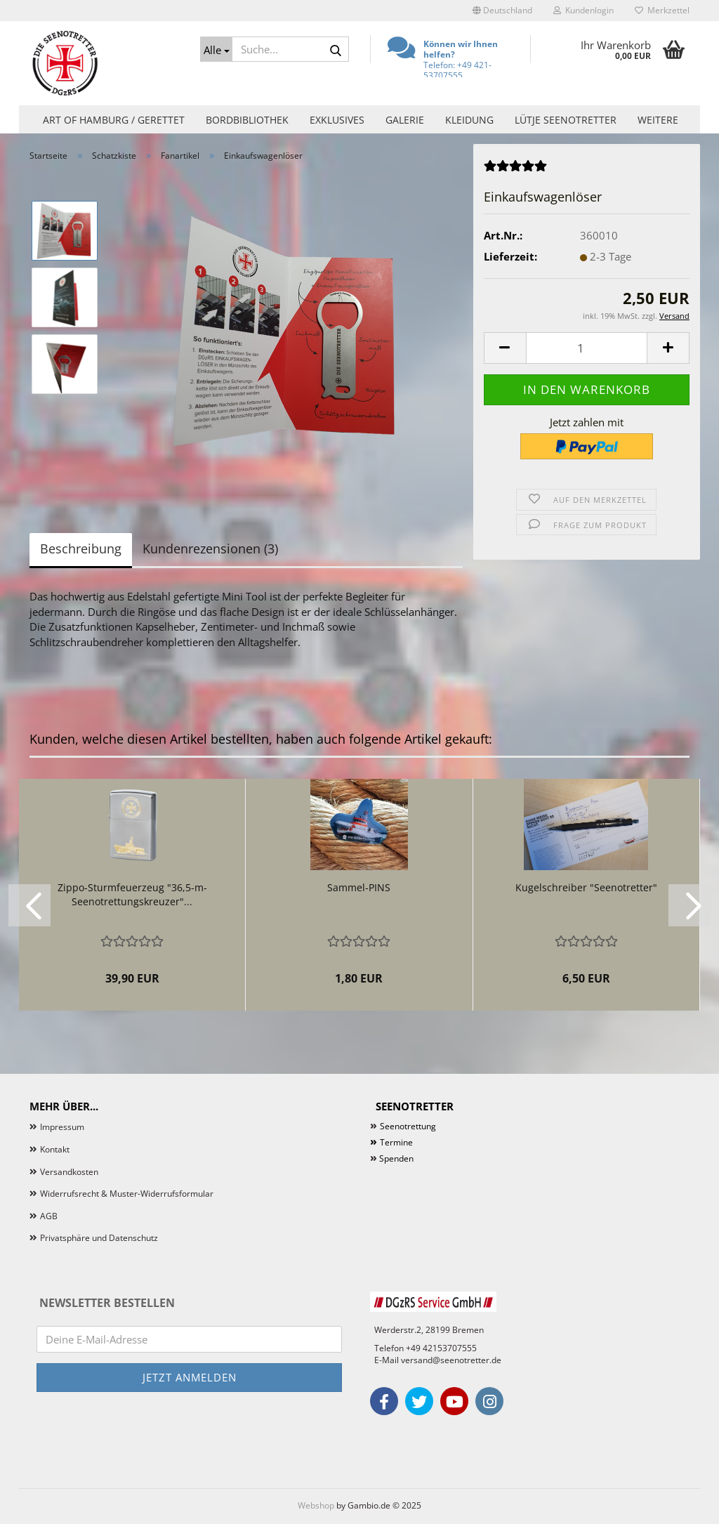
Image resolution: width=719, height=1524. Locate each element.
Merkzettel (662, 10)
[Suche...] (216, 49)
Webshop (316, 1505)
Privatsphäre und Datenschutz (99, 1238)
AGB (49, 1216)
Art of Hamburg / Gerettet (114, 119)
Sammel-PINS (358, 887)
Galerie (404, 119)
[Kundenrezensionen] (515, 170)
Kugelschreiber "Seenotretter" (586, 887)
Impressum (62, 1127)
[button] (502, 10)
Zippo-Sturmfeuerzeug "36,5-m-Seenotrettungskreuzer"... (132, 894)
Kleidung (469, 119)
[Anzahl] (586, 348)
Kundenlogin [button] (583, 10)
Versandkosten (69, 1172)
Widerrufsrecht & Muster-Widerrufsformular (126, 1194)
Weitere (658, 119)
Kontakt (55, 1149)
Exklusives (337, 119)
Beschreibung (80, 548)
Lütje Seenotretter (565, 119)
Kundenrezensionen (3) (210, 548)
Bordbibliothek (247, 119)
